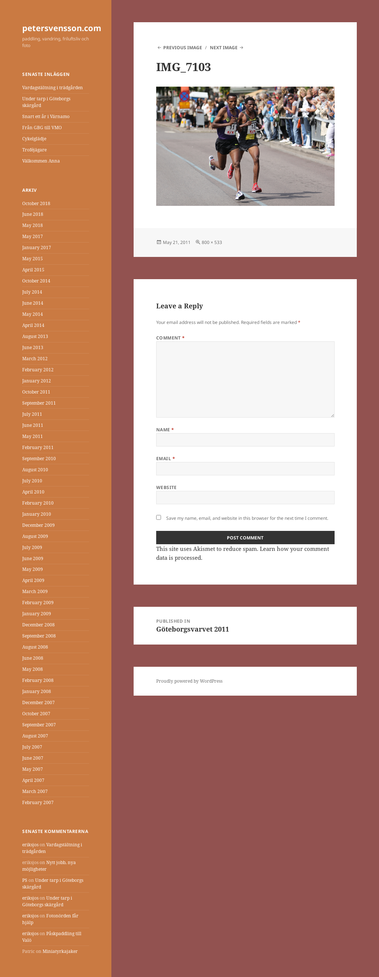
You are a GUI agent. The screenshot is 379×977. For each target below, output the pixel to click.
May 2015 (32, 258)
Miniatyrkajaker (60, 951)
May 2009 (32, 569)
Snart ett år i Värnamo (46, 116)
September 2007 (39, 725)
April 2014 (33, 325)
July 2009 (32, 547)
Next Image (224, 47)
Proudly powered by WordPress (189, 681)
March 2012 (35, 358)
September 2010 (39, 458)
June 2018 (32, 214)
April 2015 (33, 270)
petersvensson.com (61, 27)
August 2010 (35, 469)
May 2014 (32, 314)
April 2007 (33, 780)
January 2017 (36, 247)
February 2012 (38, 370)
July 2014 (32, 292)
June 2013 (32, 347)
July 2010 (32, 481)
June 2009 (32, 558)
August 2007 (35, 736)
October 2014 (36, 281)
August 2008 (35, 647)
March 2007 (35, 791)
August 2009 (35, 536)
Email (165, 458)
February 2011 (38, 447)
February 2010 (38, 503)
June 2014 (32, 303)
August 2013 (35, 336)
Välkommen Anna (41, 161)
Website (166, 487)
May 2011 (32, 436)
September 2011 (39, 403)
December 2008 (38, 625)
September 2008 (39, 636)
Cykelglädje (34, 138)
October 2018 (36, 203)
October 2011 (36, 392)
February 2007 (38, 802)
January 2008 (36, 691)
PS (24, 880)
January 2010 (36, 514)
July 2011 (32, 414)
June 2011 (32, 425)
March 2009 (35, 591)
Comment (170, 338)
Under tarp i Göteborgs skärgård (47, 901)
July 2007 (32, 747)
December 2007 (38, 702)
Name (165, 429)
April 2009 (33, 580)
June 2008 (32, 658)
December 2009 (38, 525)
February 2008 (38, 680)
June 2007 (32, 758)
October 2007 (36, 713)
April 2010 (33, 492)
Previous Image (182, 47)
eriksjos (30, 845)
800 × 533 (212, 242)
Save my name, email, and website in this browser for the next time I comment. (247, 518)
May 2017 (32, 236)
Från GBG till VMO (42, 127)
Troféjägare (34, 150)
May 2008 (32, 669)
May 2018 (32, 225)
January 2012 (36, 381)
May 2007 (32, 769)
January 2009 (36, 613)
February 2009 (38, 602)
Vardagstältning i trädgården (52, 87)
